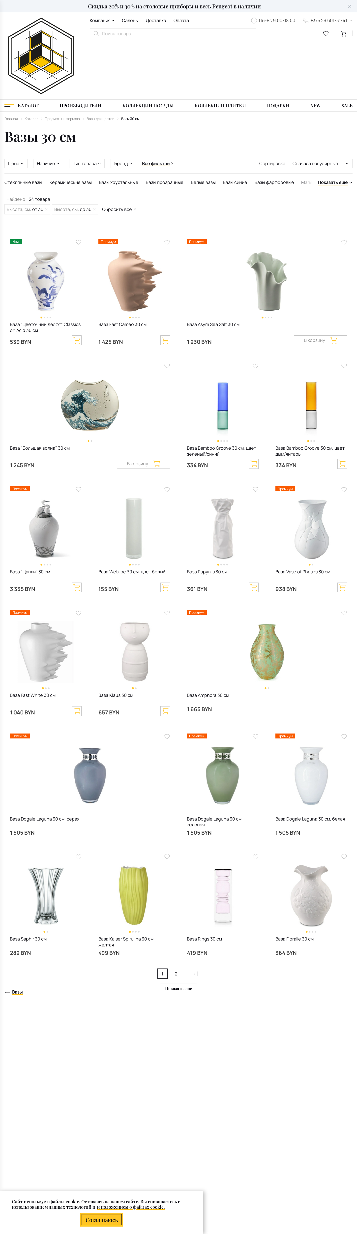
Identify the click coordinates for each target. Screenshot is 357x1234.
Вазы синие (235, 126)
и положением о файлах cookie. (131, 1207)
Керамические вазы (71, 126)
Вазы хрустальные (118, 126)
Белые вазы (203, 126)
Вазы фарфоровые (274, 126)
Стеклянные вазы (23, 126)
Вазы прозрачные (164, 126)
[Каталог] (21, 49)
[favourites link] (326, 33)
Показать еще (178, 932)
